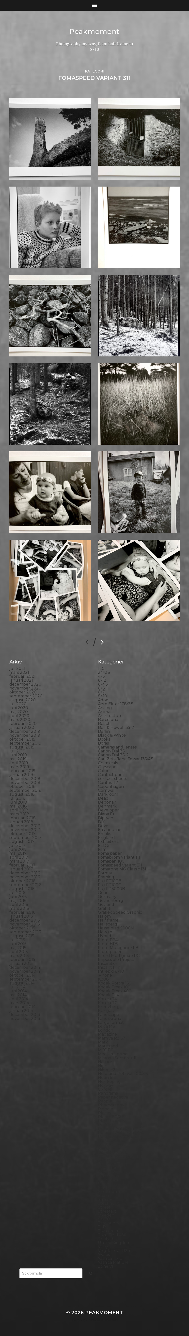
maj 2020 (18, 711)
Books (104, 739)
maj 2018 (18, 806)
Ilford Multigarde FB (118, 947)
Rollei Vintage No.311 (118, 1156)
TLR (102, 1227)
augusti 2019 (21, 747)
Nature (105, 1061)
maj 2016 (17, 900)
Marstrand (108, 1046)
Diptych (105, 818)
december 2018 (24, 778)
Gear (103, 892)
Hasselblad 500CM (116, 928)
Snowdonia (109, 1191)
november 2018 (24, 782)
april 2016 (18, 904)
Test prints (108, 1223)
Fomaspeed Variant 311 (120, 865)
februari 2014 (22, 1006)
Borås (103, 743)
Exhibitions (108, 841)
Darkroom (108, 794)
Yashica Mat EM (113, 1262)
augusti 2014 (21, 983)
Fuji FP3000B (111, 888)
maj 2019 (18, 759)
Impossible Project (116, 959)
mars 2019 (19, 766)
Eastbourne (109, 829)
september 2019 (25, 743)
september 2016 (25, 884)
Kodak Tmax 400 (114, 991)
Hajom (104, 916)
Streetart (107, 1211)
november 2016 (24, 877)
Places (104, 1113)
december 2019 (24, 731)
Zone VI (105, 1266)
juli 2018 (17, 798)
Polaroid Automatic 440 (121, 1132)
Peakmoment (94, 31)
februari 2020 (23, 723)
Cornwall (107, 790)
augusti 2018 (22, 794)
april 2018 (18, 810)
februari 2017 (22, 865)
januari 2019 (21, 774)
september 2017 (25, 837)
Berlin (104, 731)
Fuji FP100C (109, 884)
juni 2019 (18, 755)
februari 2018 (22, 818)
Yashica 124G (110, 1258)
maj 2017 (18, 853)
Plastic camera (112, 1120)
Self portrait (109, 1176)
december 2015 (24, 920)
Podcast (106, 1124)
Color (103, 770)
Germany (107, 896)
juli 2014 (17, 987)
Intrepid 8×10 (111, 971)
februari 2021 (22, 676)
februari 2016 (22, 912)
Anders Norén (103, 1319)
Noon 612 (107, 1077)
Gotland (106, 904)
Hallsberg (107, 924)
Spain (103, 1195)
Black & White (112, 735)
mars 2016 (19, 908)
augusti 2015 (21, 936)
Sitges (104, 1183)
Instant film (109, 967)
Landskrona (109, 1018)
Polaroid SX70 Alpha (118, 1136)
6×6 (101, 688)
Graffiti (104, 908)
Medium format (113, 1054)
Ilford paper (110, 951)
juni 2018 (18, 802)
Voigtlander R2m (114, 1250)
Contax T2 (108, 782)
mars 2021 (19, 672)
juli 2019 (17, 751)
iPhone (105, 975)
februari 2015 (22, 959)
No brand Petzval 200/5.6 (123, 1073)
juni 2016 (18, 896)
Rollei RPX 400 (112, 1152)
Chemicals (108, 763)
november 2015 (24, 924)
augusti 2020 (22, 700)
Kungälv (106, 1010)
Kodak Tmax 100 (114, 987)
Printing (106, 1144)
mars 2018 (19, 814)
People (105, 1101)
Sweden (106, 1215)
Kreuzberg (109, 1006)
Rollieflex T (109, 1164)
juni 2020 (18, 707)
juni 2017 (18, 849)
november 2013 (24, 1018)
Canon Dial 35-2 (113, 755)
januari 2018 (21, 822)
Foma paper (110, 853)
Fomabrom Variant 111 (119, 857)
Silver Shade (110, 1179)
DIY (101, 822)
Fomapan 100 (111, 861)
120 (101, 668)
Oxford (105, 1089)
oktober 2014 (22, 975)
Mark (103, 1042)
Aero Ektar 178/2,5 (115, 704)
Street (104, 1207)
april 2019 (18, 763)
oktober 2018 (22, 786)
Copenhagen (111, 786)
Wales (104, 1254)
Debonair (107, 802)
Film (102, 849)
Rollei (103, 1148)
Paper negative (113, 1097)
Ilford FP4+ (109, 940)
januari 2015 (21, 963)
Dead (103, 798)
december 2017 (24, 825)
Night (103, 1065)
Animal (104, 711)
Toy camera (109, 1231)
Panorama (108, 1093)
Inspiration (108, 963)
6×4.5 (103, 684)
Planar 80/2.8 (111, 1117)
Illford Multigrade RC (119, 955)
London (105, 1030)
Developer (108, 810)
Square (105, 1199)
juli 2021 (17, 668)
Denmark (107, 806)
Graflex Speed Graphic (120, 912)
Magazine (107, 1034)
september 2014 (25, 979)
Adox (103, 700)
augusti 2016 (21, 888)
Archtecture (110, 715)
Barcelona (108, 719)
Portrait (105, 1140)
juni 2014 (18, 991)
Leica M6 (106, 1026)
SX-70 (104, 1219)
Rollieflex (107, 1160)
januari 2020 (21, 727)
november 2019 (24, 735)
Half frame (108, 920)
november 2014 (24, 971)
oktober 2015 (22, 928)
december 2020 (25, 684)
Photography (111, 1105)
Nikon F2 (106, 1069)
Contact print (111, 774)
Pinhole (105, 1109)
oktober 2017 (22, 833)
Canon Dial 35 (111, 751)
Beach (104, 723)
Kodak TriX (108, 995)
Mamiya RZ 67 (111, 1038)
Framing (106, 877)
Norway (105, 1085)
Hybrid (104, 936)
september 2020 (26, 696)
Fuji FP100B (109, 881)
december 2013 (24, 1014)
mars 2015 (19, 955)
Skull (103, 1187)
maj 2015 (17, 947)
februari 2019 (22, 770)
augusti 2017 (21, 841)
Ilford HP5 (108, 943)
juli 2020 (18, 704)
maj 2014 (18, 995)
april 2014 (18, 999)
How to (105, 932)
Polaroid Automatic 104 (121, 1128)
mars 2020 (19, 719)
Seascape (107, 1172)
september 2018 (25, 790)
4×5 (101, 676)
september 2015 (25, 932)
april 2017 (18, 857)
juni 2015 (18, 943)
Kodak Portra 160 (114, 983)
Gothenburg (110, 900)
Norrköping (109, 1081)
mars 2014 (19, 1002)
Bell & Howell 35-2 (116, 727)
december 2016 (24, 873)
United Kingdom (114, 1242)
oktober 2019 (22, 739)
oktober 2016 (22, 881)
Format (105, 873)
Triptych (106, 1238)
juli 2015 (17, 940)
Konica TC (107, 1002)
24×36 (104, 672)
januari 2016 (21, 916)
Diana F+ (106, 814)
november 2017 (24, 829)
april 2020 (19, 715)
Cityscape (107, 766)
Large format (111, 1022)
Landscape (108, 1014)
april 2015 (18, 951)
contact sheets (112, 778)
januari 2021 (21, 680)
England (106, 837)
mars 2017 (19, 861)
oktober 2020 (23, 692)
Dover (104, 825)
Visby (103, 1246)
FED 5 (104, 845)
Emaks (104, 833)
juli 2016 (17, 892)
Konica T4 (107, 999)
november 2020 (25, 688)
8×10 (102, 696)
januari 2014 (21, 1010)
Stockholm (109, 1203)
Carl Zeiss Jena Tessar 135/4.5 (125, 759)
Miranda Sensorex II (117, 1058)
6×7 (101, 692)
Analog (105, 707)
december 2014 (24, 967)
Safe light (107, 1168)
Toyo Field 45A (112, 1235)
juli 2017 (17, 845)
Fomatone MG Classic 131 (122, 869)
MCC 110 (105, 1050)
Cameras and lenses (117, 747)
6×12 (102, 680)
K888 (103, 979)
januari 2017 (21, 869)
